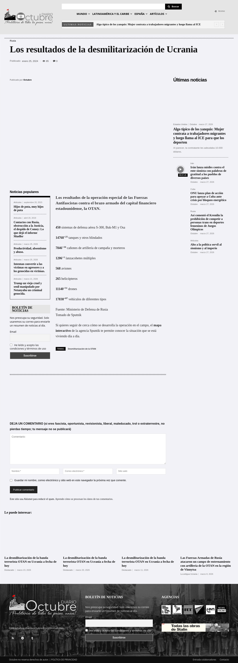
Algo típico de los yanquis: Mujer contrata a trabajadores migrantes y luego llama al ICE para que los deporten (199, 135)
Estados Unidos (180, 124)
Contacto (224, 659)
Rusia (13, 41)
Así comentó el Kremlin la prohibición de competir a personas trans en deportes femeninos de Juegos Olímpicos (207, 222)
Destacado (9, 570)
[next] (222, 24)
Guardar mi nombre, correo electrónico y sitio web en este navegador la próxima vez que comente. (70, 480)
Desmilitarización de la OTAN (82, 348)
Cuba (193, 189)
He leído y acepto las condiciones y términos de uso (28, 346)
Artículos (18, 202)
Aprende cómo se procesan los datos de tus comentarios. (84, 499)
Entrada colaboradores (204, 659)
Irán (192, 163)
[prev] (216, 24)
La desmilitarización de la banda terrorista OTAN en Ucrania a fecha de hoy (29, 561)
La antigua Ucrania (188, 574)
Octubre (27, 79)
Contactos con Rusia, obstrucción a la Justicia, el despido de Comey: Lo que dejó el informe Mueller (29, 229)
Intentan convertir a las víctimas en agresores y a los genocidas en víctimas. (29, 267)
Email (13, 331)
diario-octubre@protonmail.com (44, 628)
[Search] (173, 7)
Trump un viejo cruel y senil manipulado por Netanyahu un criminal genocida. (28, 288)
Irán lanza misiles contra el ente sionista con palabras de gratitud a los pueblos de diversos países (208, 172)
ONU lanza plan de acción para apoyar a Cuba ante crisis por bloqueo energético (208, 197)
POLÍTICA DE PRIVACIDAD (64, 659)
